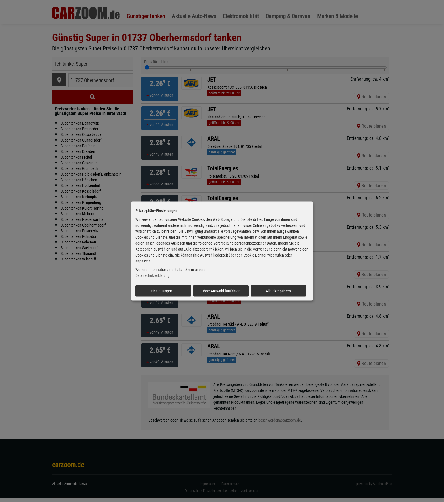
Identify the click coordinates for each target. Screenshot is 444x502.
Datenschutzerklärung (152, 275)
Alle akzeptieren (278, 291)
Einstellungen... (163, 291)
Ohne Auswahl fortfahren (221, 291)
